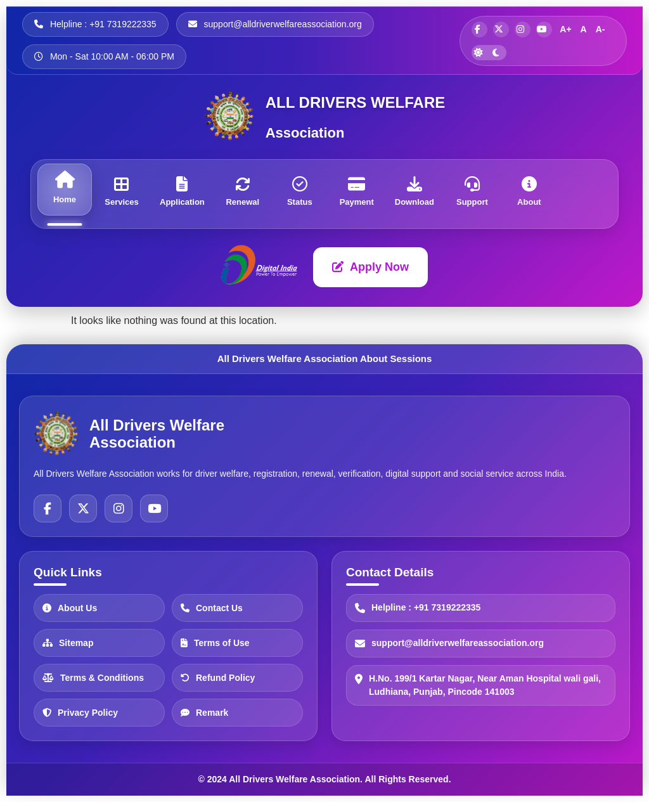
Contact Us (212, 607)
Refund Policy (218, 677)
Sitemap (67, 642)
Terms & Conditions (93, 677)
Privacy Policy (80, 712)
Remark (204, 712)
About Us (69, 607)
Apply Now (370, 267)
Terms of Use (215, 642)
